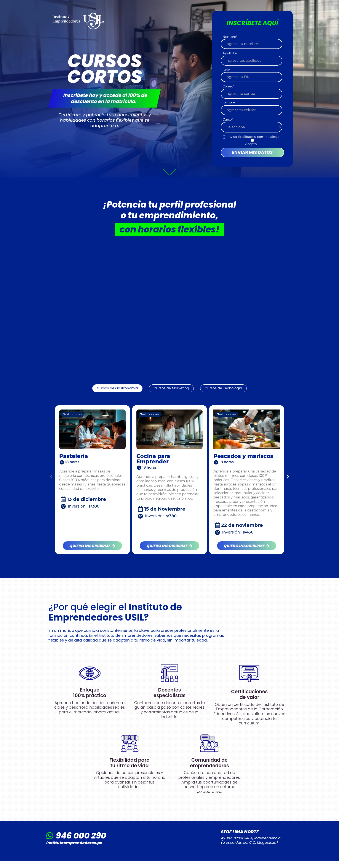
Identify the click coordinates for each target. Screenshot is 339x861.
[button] (51, 476)
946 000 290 (81, 835)
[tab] (117, 388)
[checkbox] (251, 142)
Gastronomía (72, 414)
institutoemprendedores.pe (74, 842)
